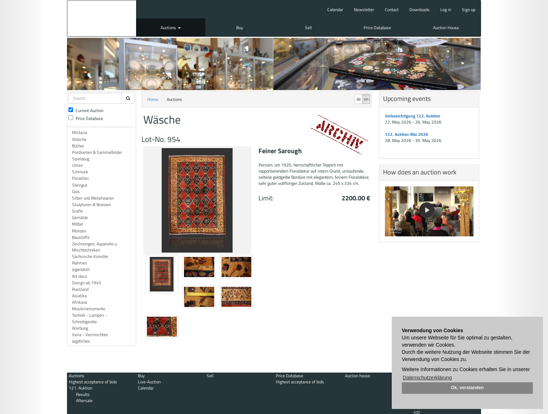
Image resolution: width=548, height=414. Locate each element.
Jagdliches (81, 341)
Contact (392, 9)
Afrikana (79, 302)
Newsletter (364, 9)
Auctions (171, 27)
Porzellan (80, 178)
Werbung (80, 328)
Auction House (446, 27)
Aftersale (84, 400)
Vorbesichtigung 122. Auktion (412, 115)
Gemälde (80, 217)
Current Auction (85, 110)
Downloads (419, 9)
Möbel (77, 224)
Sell (308, 27)
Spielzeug (80, 158)
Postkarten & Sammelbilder (97, 152)
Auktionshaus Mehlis (101, 18)
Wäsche (79, 139)
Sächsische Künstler (90, 256)
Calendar (335, 9)
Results (83, 394)
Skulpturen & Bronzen (91, 204)
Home (152, 99)
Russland (80, 289)
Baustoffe (81, 237)
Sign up (468, 9)
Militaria (79, 132)
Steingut (79, 185)
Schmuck (80, 171)
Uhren (77, 165)
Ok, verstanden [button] (467, 387)
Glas (76, 191)
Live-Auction (149, 381)
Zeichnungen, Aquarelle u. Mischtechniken (95, 246)
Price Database (377, 27)
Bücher (78, 145)
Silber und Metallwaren (93, 198)
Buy (239, 27)
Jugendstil (81, 269)
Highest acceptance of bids (93, 381)
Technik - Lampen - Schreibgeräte (89, 318)
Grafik (77, 211)
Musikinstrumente (88, 308)
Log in (445, 9)
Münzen (79, 230)
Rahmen (79, 262)
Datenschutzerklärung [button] (427, 377)
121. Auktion (80, 387)
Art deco (79, 276)
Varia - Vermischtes (90, 334)
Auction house (357, 375)
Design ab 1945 (86, 282)
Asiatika (79, 295)
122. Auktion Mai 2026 (406, 134)
